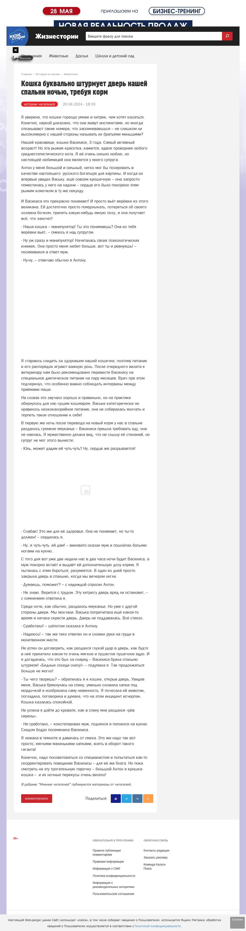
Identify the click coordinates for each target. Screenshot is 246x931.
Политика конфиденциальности (114, 876)
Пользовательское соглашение (113, 894)
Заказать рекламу (156, 857)
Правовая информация (108, 861)
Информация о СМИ (106, 868)
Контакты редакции (156, 850)
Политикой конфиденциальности (158, 926)
